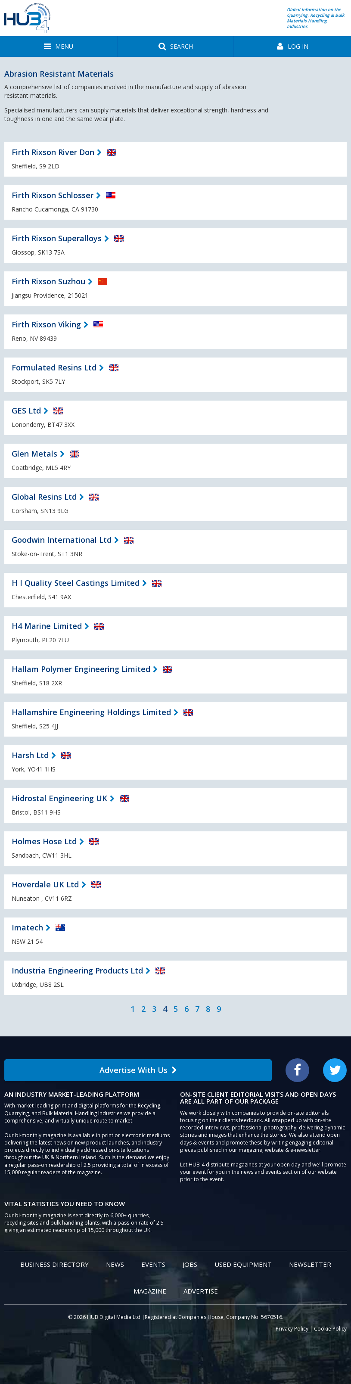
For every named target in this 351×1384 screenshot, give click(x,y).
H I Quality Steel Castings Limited (76, 583)
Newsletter (310, 1264)
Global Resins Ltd (44, 496)
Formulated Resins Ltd (54, 367)
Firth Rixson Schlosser (52, 195)
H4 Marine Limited (47, 626)
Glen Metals (34, 453)
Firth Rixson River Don (53, 152)
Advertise (200, 1291)
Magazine (150, 1291)
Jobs (190, 1264)
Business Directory (54, 1264)
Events (153, 1264)
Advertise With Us (138, 1070)
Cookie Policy (330, 1328)
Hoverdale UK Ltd (45, 884)
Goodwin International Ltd (62, 540)
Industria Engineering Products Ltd (77, 970)
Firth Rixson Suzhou (48, 281)
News (115, 1264)
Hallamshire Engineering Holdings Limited (91, 712)
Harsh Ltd (30, 755)
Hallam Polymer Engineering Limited (81, 669)
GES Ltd (26, 410)
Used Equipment (243, 1264)
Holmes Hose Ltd (44, 841)
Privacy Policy (292, 1328)
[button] (58, 46)
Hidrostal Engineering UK (59, 798)
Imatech (27, 927)
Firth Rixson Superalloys (57, 238)
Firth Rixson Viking (46, 324)
